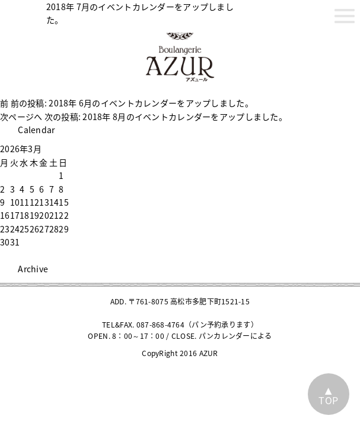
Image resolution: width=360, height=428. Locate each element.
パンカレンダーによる (235, 336)
